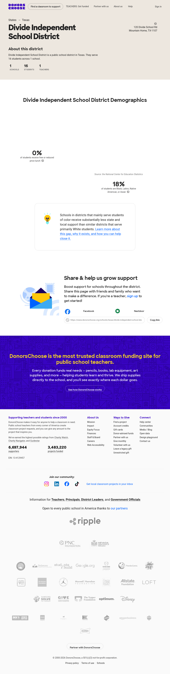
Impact (90, 426)
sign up (132, 296)
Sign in (158, 6)
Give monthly (119, 441)
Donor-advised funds (123, 433)
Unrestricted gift (121, 452)
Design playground (149, 437)
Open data (145, 433)
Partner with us (101, 6)
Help (130, 6)
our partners (119, 508)
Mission (91, 422)
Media (143, 429)
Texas (25, 20)
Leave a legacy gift (122, 449)
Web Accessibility (95, 445)
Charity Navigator (16, 441)
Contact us (145, 441)
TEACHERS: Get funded (77, 6)
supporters (25, 449)
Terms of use (87, 661)
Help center (145, 422)
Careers (91, 441)
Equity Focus (93, 429)
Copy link (155, 320)
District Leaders (92, 499)
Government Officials (125, 499)
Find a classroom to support (45, 6)
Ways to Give (121, 417)
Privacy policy (72, 661)
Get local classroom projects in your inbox (109, 484)
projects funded (65, 449)
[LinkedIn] (56, 483)
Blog (150, 429)
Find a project (120, 422)
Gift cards (118, 429)
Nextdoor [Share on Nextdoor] (130, 311)
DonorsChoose (16, 6)
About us (118, 6)
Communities (146, 426)
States (12, 20)
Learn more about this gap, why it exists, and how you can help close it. (90, 233)
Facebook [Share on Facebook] (80, 311)
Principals (73, 499)
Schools (101, 661)
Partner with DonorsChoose (85, 644)
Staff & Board (93, 437)
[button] (113, 320)
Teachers (57, 499)
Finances (91, 433)
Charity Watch (61, 437)
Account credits (121, 426)
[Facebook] (66, 483)
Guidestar (35, 441)
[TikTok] (76, 483)
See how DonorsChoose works (85, 388)
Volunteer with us (121, 445)
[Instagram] (46, 483)
